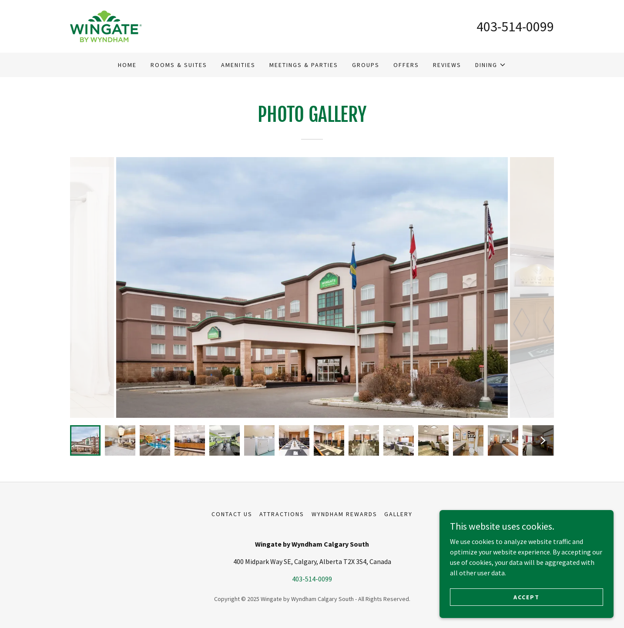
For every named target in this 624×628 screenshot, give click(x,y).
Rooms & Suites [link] (179, 65)
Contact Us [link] (231, 514)
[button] (490, 65)
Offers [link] (406, 65)
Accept (526, 597)
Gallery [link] (398, 514)
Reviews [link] (447, 65)
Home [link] (127, 65)
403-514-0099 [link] (515, 26)
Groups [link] (365, 65)
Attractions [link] (281, 514)
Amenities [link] (238, 65)
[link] (106, 25)
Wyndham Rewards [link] (344, 514)
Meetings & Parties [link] (303, 65)
